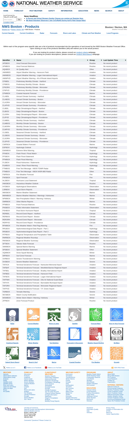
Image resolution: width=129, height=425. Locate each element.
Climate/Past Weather (50, 373)
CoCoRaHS (90, 379)
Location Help (8, 22)
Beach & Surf (33, 361)
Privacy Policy (110, 408)
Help (88, 411)
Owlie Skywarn (91, 397)
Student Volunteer (92, 383)
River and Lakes (8, 385)
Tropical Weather (29, 383)
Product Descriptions (93, 393)
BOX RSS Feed (118, 367)
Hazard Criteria (91, 390)
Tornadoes (69, 376)
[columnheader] (9, 60)
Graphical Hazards (12, 342)
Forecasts (53, 33)
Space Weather (29, 397)
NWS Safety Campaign (73, 399)
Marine (54, 361)
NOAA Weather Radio (93, 376)
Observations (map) (9, 377)
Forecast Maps (96, 322)
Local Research (91, 391)
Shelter (68, 394)
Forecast (28, 372)
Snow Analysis (49, 384)
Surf (25, 388)
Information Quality (92, 409)
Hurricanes (69, 374)
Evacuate (69, 396)
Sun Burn (69, 390)
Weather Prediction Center (116, 390)
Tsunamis (69, 386)
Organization (111, 382)
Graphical (27, 377)
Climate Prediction (29, 394)
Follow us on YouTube (53, 367)
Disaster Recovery (71, 397)
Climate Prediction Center (115, 397)
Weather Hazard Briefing (96, 342)
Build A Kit (69, 393)
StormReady (90, 382)
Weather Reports (50, 376)
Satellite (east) (7, 382)
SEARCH (108, 11)
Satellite (75, 322)
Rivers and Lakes (69, 33)
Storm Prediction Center (115, 393)
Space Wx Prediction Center (116, 401)
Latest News (90, 394)
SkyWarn (116, 342)
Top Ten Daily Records (52, 391)
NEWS (96, 11)
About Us (109, 412)
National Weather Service (32, 411)
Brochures (90, 399)
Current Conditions (27, 33)
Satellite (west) (7, 383)
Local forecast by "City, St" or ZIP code (10, 16)
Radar (42, 33)
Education (91, 388)
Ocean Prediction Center (115, 391)
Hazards (5, 374)
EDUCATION (83, 11)
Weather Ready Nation (94, 374)
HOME (5, 11)
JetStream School (92, 396)
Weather (7, 372)
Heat (67, 383)
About (110, 372)
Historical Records (50, 379)
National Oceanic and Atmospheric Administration (39, 409)
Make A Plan (69, 391)
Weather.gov (6, 29)
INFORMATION (66, 11)
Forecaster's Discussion (75, 342)
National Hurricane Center (116, 394)
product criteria (82, 52)
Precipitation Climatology (52, 382)
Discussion (27, 374)
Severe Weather (29, 382)
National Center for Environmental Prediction (115, 387)
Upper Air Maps (8, 388)
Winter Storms (70, 379)
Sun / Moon (27, 399)
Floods (68, 380)
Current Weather (33, 322)
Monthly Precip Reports (52, 401)
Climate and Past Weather (91, 33)
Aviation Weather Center (115, 396)
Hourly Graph (28, 379)
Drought (116, 361)
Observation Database (52, 377)
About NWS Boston (113, 376)
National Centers (115, 385)
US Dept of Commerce (31, 408)
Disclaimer (90, 408)
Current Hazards (8, 33)
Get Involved (90, 385)
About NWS (111, 374)
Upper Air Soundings (9, 386)
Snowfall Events (50, 387)
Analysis (5, 379)
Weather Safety (73, 372)
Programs (91, 372)
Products (27, 376)
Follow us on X (9, 367)
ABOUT (121, 11)
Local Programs (112, 33)
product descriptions (84, 54)
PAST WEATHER (35, 11)
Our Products (112, 377)
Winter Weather (33, 342)
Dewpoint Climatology (51, 380)
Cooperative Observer (93, 377)
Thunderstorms (70, 377)
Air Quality (6, 391)
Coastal (26, 386)
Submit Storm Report (12, 361)
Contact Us (111, 380)
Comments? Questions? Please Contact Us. (37, 420)
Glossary (89, 401)
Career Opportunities (112, 414)
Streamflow (48, 385)
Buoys (5, 390)
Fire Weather (96, 361)
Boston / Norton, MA (17, 29)
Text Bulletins (54, 342)
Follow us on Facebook (32, 367)
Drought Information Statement (51, 395)
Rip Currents (70, 388)
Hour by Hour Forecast (116, 322)
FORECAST (18, 11)
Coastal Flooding (75, 361)
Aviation (26, 391)
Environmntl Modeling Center (116, 399)
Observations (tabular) (10, 376)
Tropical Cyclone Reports (52, 393)
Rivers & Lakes (54, 322)
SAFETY (51, 11)
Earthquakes (70, 385)
